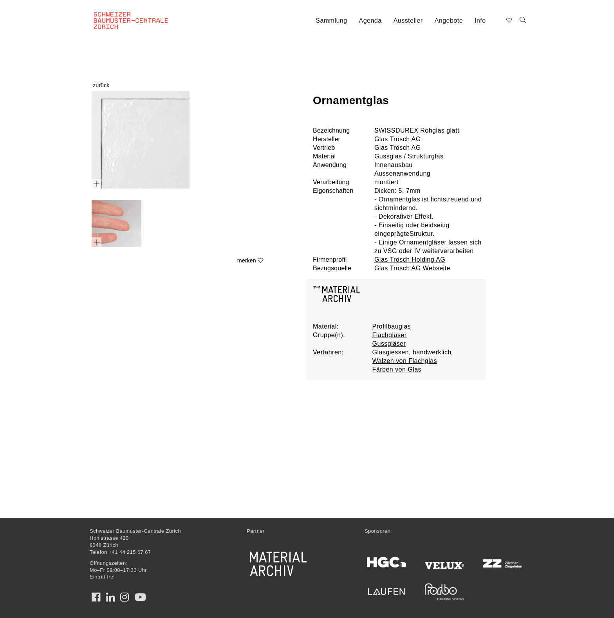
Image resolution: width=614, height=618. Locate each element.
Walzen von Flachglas (404, 361)
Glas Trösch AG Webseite (412, 268)
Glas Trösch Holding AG (409, 259)
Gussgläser (389, 343)
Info (480, 20)
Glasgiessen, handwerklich (411, 352)
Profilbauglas (391, 326)
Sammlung (331, 20)
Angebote (449, 20)
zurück (101, 85)
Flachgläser (389, 335)
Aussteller (408, 20)
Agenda (370, 20)
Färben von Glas (396, 369)
